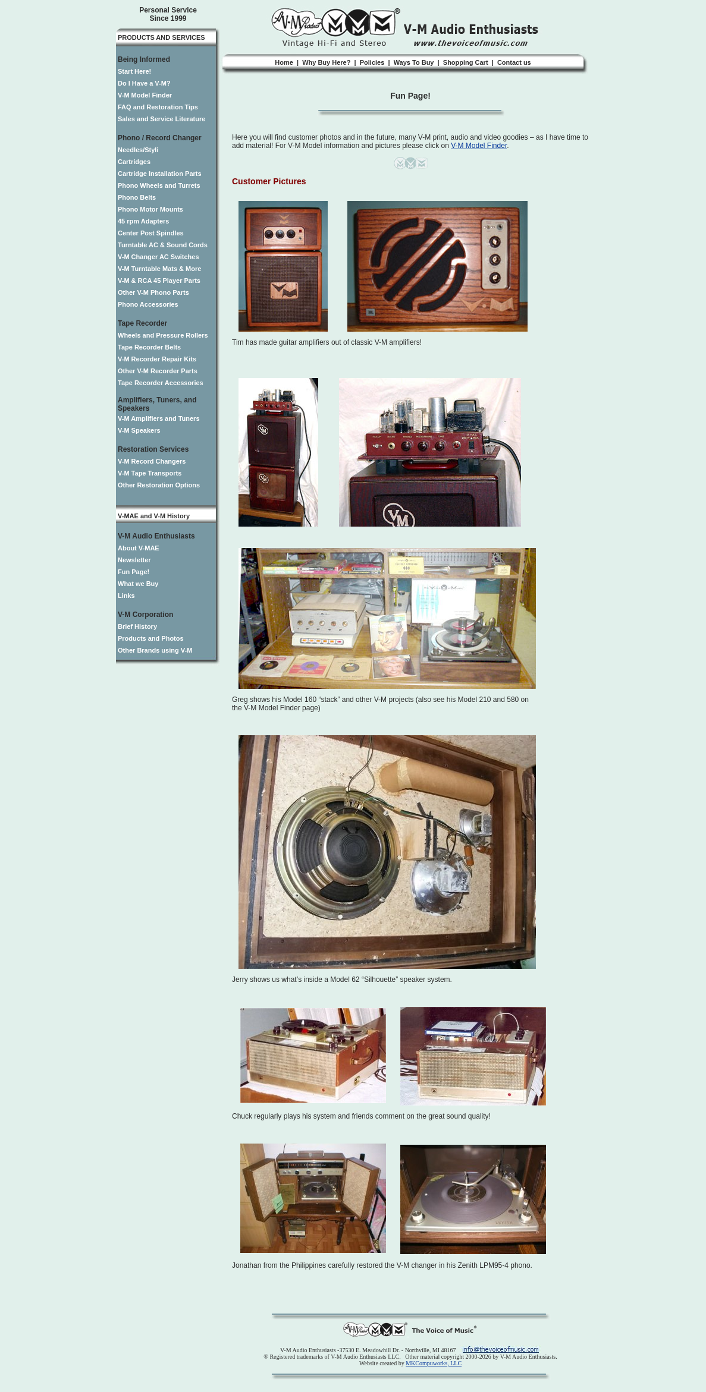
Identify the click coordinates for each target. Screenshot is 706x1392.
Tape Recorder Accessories (160, 382)
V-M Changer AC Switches (158, 256)
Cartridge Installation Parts (160, 173)
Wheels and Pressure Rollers (163, 335)
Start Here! (134, 71)
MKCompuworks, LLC (434, 1363)
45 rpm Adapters (143, 221)
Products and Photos (151, 638)
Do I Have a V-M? (144, 83)
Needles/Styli (138, 149)
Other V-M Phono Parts (153, 292)
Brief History (137, 626)
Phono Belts (137, 197)
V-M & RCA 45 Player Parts (159, 280)
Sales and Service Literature (161, 118)
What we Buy (138, 583)
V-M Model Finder (145, 95)
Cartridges (134, 161)
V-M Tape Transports (149, 473)
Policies (372, 62)
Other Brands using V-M (155, 650)
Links (126, 595)
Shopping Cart (465, 62)
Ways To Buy (414, 62)
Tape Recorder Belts (149, 347)
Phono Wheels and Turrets (159, 185)
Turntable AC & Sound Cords (163, 244)
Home (284, 62)
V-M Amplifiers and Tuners (159, 418)
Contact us (514, 62)
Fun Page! (133, 571)
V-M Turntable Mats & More (159, 268)
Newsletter (134, 559)
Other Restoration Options (159, 485)
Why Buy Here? (326, 62)
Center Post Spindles (151, 233)
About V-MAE (138, 548)
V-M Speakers (139, 430)
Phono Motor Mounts (150, 209)
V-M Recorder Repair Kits (157, 359)
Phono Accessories (148, 304)
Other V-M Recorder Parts (157, 370)
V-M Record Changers (152, 461)
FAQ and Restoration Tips (158, 107)
